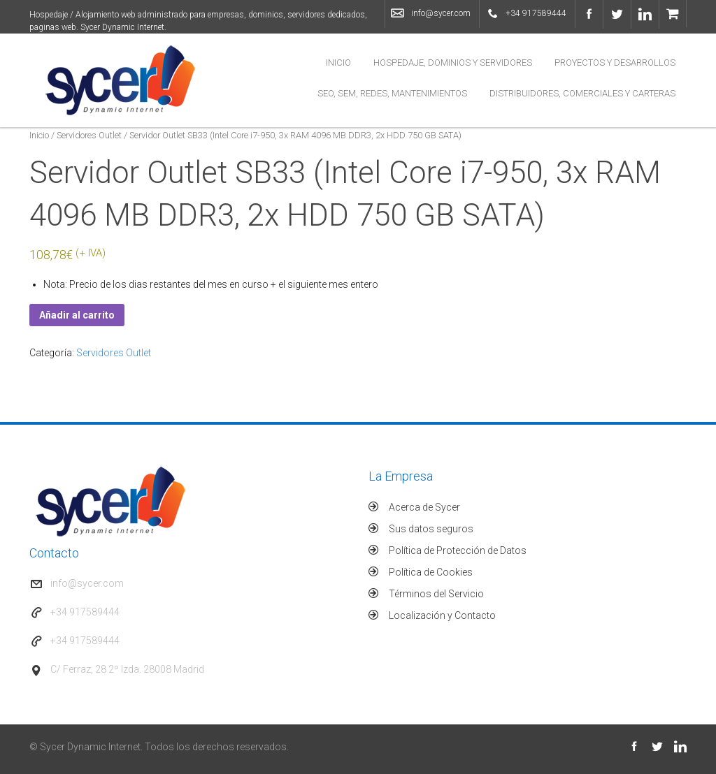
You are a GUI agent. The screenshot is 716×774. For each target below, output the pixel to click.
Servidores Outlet (89, 135)
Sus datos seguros (431, 528)
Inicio (338, 62)
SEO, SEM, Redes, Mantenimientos (392, 93)
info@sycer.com (441, 13)
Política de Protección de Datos (458, 550)
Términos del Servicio (436, 593)
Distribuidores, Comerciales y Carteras (582, 93)
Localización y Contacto (442, 615)
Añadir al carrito (77, 315)
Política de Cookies (431, 572)
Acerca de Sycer (424, 507)
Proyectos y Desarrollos (614, 62)
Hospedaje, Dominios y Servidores (452, 62)
